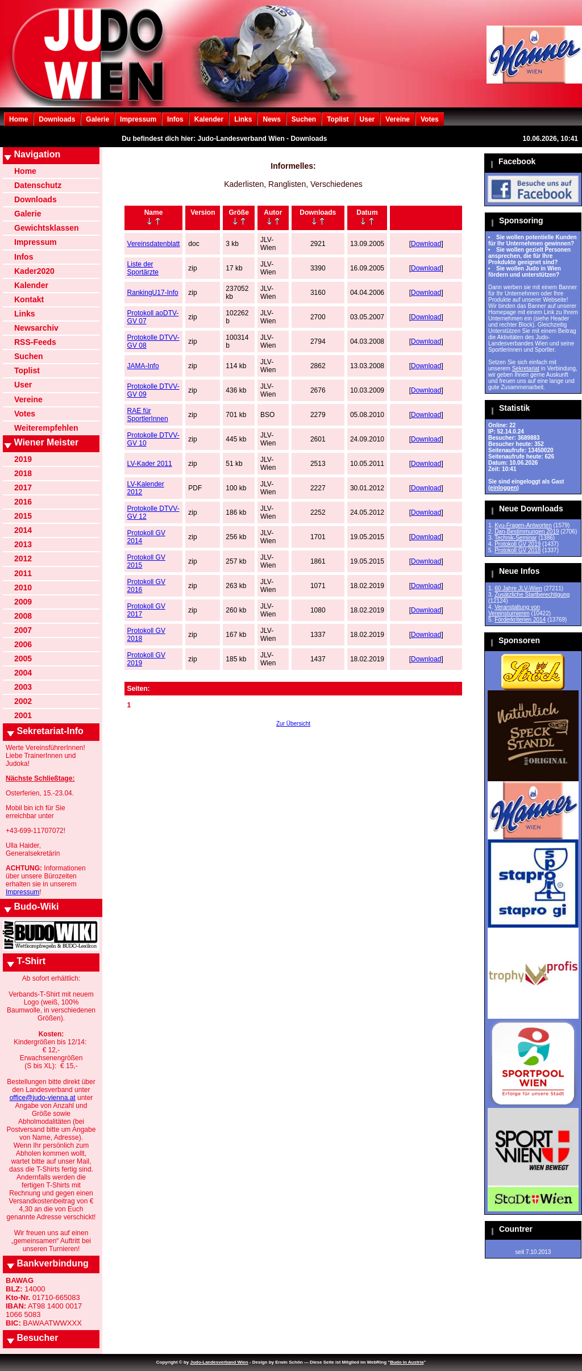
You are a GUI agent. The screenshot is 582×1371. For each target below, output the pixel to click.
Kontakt (29, 299)
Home (18, 119)
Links (243, 119)
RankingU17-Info (152, 293)
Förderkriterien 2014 (520, 619)
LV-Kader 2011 (149, 464)
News (271, 119)
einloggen (503, 488)
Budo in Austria (406, 1362)
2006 (23, 644)
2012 (23, 558)
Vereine (397, 119)
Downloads (57, 119)
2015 (23, 515)
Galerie (97, 119)
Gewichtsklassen (46, 227)
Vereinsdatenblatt (153, 244)
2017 (23, 487)
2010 (23, 587)
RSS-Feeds (35, 342)
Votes (430, 119)
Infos (175, 119)
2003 (23, 686)
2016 (23, 501)
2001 (23, 715)
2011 (23, 573)
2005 (23, 658)
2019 (23, 459)
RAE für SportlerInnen (147, 415)
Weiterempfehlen (46, 427)
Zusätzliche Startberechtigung (531, 594)
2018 (23, 473)
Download (426, 244)
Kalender (208, 119)
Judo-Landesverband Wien (219, 1362)
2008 (23, 615)
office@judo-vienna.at (43, 1098)
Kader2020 (34, 271)
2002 (23, 701)
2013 (23, 544)
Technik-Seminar (515, 538)
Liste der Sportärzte (143, 268)
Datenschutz (37, 185)
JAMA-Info (143, 366)
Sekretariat (525, 368)
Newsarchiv (36, 327)
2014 (23, 530)
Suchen (304, 119)
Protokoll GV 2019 (517, 544)
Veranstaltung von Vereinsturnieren (514, 610)
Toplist (337, 119)
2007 (23, 630)
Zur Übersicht (293, 723)
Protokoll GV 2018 (517, 550)
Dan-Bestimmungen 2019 (526, 531)
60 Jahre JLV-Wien (518, 588)
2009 (23, 601)
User (367, 119)
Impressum (138, 119)
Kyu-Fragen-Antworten (523, 525)
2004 (23, 672)
